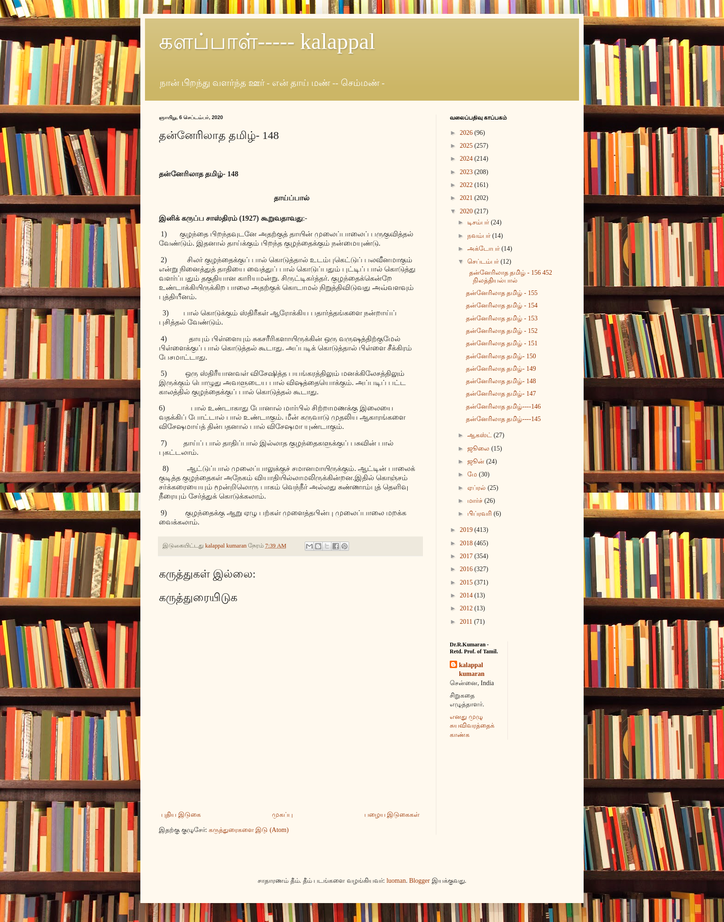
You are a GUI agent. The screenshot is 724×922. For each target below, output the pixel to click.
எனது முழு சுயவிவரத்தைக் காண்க (472, 725)
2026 (467, 132)
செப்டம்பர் (484, 261)
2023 (467, 172)
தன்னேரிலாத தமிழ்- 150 (501, 356)
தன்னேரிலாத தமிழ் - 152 (501, 330)
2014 (467, 595)
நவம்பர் (479, 235)
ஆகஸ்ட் (480, 435)
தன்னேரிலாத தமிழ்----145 (503, 419)
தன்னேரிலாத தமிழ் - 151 (501, 343)
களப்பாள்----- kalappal (267, 41)
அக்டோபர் (484, 248)
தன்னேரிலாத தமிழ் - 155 (501, 292)
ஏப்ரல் (477, 487)
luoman (396, 880)
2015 (467, 582)
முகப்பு (282, 814)
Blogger (419, 880)
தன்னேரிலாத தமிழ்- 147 (501, 393)
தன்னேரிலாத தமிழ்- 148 (501, 381)
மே (473, 474)
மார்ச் (475, 500)
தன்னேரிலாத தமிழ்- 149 (501, 368)
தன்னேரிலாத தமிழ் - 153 (501, 318)
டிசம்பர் (479, 222)
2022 (467, 184)
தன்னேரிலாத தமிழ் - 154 (501, 305)
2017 (467, 556)
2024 (467, 158)
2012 (467, 608)
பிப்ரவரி (480, 513)
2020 (467, 211)
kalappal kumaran (471, 670)
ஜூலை (479, 448)
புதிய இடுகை (181, 814)
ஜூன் (476, 461)
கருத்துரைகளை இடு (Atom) (249, 829)
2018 (467, 543)
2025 (467, 145)
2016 (467, 569)
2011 (467, 621)
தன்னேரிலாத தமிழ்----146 (503, 406)
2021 (467, 197)
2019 (467, 529)
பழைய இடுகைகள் (392, 814)
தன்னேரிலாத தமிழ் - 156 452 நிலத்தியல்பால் (509, 276)
